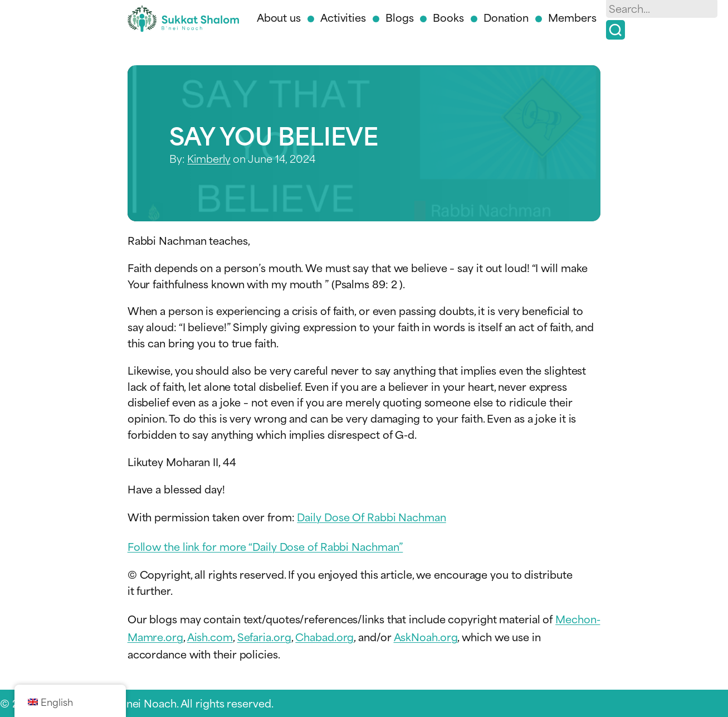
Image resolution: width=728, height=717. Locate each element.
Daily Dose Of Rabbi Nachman (371, 516)
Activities (343, 17)
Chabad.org (324, 636)
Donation (506, 17)
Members (572, 17)
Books (448, 17)
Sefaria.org (264, 636)
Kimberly (208, 158)
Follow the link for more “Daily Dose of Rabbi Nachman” (265, 546)
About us (279, 17)
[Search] (615, 30)
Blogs (399, 17)
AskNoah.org (426, 636)
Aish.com (210, 636)
